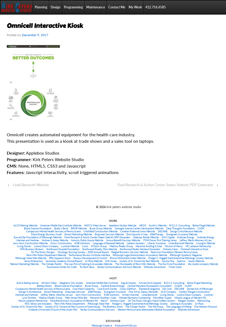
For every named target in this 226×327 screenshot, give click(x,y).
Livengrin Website (205, 243)
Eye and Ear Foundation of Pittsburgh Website (38, 237)
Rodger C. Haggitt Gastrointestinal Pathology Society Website (180, 258)
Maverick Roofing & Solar (149, 246)
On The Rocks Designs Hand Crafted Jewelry (151, 300)
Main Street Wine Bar (76, 297)
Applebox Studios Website (122, 225)
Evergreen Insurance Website (181, 234)
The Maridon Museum (205, 306)
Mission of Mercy (174, 246)
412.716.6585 (155, 7)
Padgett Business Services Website (129, 252)
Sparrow (181, 261)
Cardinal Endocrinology (113, 285)
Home (17, 7)
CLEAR (178, 285)
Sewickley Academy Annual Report (64, 261)
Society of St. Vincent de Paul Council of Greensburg (72, 306)
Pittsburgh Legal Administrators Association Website (140, 255)
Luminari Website (70, 246)
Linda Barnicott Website (31, 185)
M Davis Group (99, 246)
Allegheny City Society (71, 282)
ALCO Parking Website (25, 225)
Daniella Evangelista (149, 288)
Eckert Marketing (53, 291)
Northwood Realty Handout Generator (140, 249)
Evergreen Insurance (115, 291)
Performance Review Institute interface (89, 255)
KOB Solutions (82, 243)
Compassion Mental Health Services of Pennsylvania (53, 231)
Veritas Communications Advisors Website (119, 266)
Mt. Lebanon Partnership (198, 246)
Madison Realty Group (121, 246)
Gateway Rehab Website (146, 237)
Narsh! (104, 300)
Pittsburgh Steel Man (98, 303)
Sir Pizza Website (93, 261)
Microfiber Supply (162, 297)
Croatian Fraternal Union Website (137, 231)
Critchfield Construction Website (100, 231)
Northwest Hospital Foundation (63, 249)
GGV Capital (168, 237)
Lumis (85, 246)
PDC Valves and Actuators (38, 303)
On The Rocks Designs (43, 252)
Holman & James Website (55, 240)
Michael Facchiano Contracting (134, 297)
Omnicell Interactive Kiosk (194, 249)
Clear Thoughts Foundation (180, 228)
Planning (41, 7)
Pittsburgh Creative (102, 325)
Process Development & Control (90, 258)
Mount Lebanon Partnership (32, 300)
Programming (73, 7)
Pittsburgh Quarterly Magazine (186, 255)
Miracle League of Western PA (190, 297)
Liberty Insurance (157, 243)
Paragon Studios (186, 300)
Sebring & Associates (181, 303)
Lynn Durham (29, 297)
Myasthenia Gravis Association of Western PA (74, 300)
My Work (135, 7)
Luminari (208, 294)
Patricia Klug (203, 300)
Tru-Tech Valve (87, 266)
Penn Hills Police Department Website (46, 255)
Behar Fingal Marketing (199, 282)
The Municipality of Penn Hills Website (135, 264)
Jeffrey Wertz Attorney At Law (196, 240)
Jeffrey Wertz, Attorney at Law (57, 294)
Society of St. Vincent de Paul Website (139, 261)
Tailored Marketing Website (24, 264)
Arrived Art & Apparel (150, 282)
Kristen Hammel (130, 294)
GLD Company (168, 291)
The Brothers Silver (112, 306)
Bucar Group (91, 285)
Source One (168, 261)
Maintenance (95, 7)
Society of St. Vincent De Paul (26, 306)
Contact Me (116, 7)
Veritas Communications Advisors (97, 309)
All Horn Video (49, 282)
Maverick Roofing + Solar (103, 297)
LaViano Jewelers (136, 243)
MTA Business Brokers (32, 249)
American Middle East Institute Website (60, 225)
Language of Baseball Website (108, 243)
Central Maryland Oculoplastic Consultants (150, 285)
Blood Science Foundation (38, 228)
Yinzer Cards (175, 266)
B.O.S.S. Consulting (179, 225)
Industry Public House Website (87, 240)
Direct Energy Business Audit (46, 234)
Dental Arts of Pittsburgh (200, 288)
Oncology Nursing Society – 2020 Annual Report (83, 252)
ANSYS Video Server (95, 225)
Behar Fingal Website (204, 225)
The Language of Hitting (178, 306)
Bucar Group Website (101, 228)
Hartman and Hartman (27, 240)
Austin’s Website (158, 225)
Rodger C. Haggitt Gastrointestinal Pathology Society (140, 303)
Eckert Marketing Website (78, 234)
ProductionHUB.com (126, 325)
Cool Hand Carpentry (84, 288)
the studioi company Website (203, 264)
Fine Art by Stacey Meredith (143, 291)
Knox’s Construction (61, 243)
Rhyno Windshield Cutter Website (128, 258)
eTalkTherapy (157, 234)
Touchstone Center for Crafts (62, 266)
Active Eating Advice (27, 282)
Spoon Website (196, 261)
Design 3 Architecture (30, 291)
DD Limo (167, 288)
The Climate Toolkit (51, 264)
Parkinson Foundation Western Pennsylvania (174, 252)
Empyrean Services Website (109, 234)
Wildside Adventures (155, 266)
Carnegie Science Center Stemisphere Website (139, 228)
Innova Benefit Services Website (123, 240)
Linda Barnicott (149, 294)
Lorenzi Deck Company (46, 246)
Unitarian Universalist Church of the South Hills (52, 309)
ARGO (142, 225)
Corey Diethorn (128, 288)
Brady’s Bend (61, 228)
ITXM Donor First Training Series (160, 240)
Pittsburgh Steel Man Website (30, 258)
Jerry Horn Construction (88, 294)
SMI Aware (111, 261)
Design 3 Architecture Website (186, 231)
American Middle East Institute (102, 282)
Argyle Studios (128, 282)
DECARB (162, 231)
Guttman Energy (185, 237)
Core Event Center (107, 288)
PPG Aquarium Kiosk (60, 258)
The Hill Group (155, 306)
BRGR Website (79, 228)
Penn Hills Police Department (69, 303)
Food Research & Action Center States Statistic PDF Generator (165, 185)
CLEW (200, 228)
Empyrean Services (75, 291)
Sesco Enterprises (33, 261)
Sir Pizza (199, 303)
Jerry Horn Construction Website (30, 243)
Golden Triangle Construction (194, 291)
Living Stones (24, 246)
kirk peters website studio (123, 207)
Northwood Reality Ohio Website (99, 249)
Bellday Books (44, 285)
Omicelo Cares (170, 249)
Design (55, 7)
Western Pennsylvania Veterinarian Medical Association (146, 309)
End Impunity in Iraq (137, 234)
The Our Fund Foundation (171, 264)
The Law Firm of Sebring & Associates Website (88, 264)
